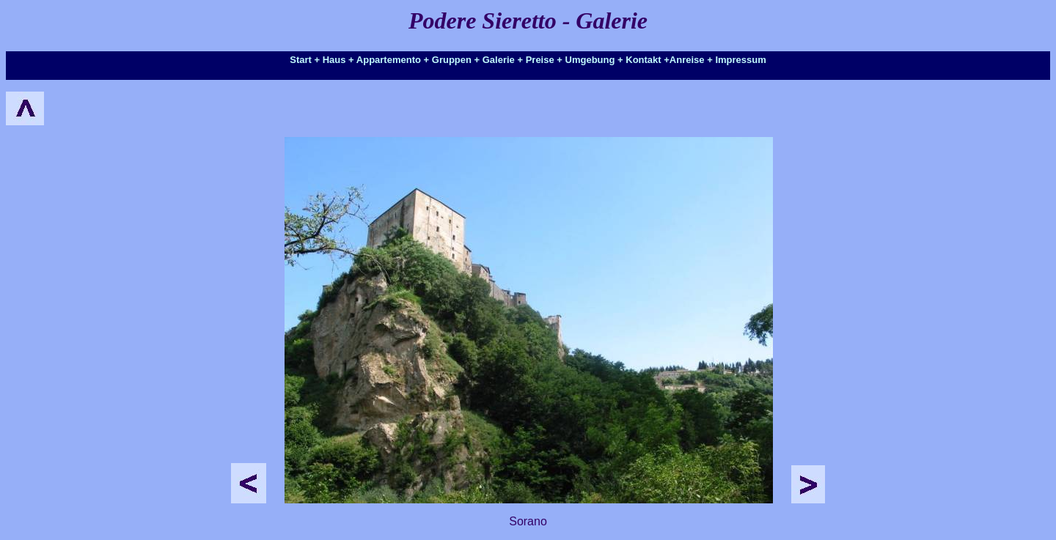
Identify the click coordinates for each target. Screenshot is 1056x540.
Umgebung (590, 59)
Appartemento (388, 59)
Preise (540, 59)
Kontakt (643, 59)
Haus (334, 59)
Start (301, 59)
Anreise (687, 59)
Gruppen (452, 59)
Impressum (740, 59)
